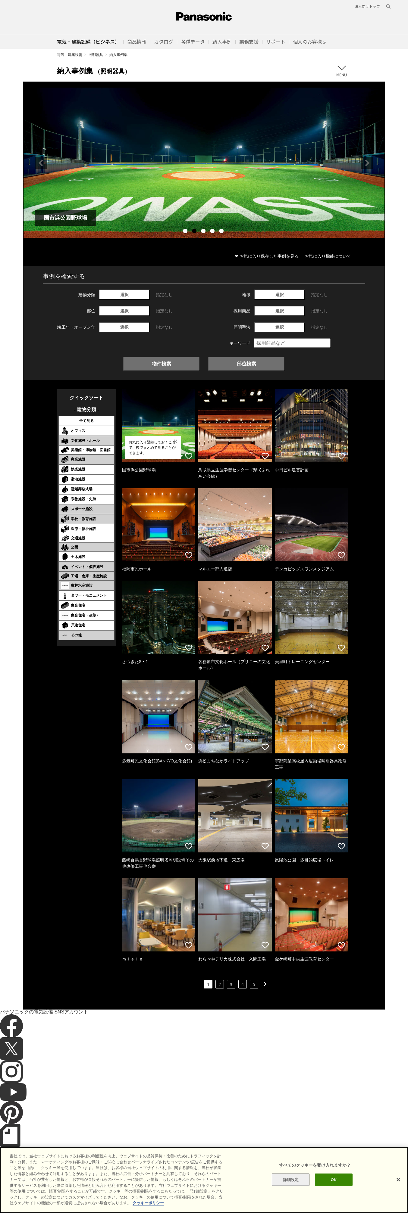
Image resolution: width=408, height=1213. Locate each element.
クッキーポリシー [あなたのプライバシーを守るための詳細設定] (148, 1203)
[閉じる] (398, 1179)
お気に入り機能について (328, 256)
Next (367, 163)
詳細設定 (291, 1179)
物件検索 (161, 363)
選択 (124, 294)
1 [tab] (186, 232)
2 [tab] (195, 232)
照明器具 (96, 54)
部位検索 (246, 363)
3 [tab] (204, 232)
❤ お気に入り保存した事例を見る (267, 256)
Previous (41, 163)
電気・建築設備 (69, 54)
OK (334, 1179)
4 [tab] (213, 232)
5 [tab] (222, 232)
